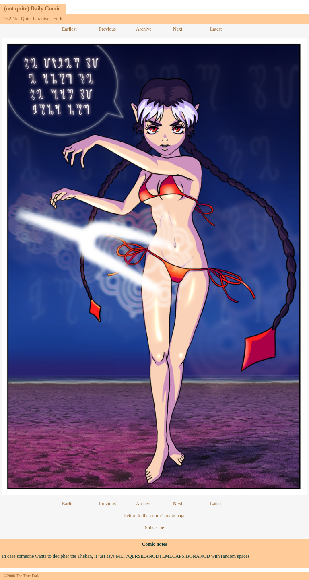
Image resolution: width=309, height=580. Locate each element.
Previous (107, 29)
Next (177, 29)
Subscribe (154, 527)
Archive (144, 29)
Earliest (69, 29)
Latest (216, 29)
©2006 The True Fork (21, 576)
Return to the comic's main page (154, 515)
